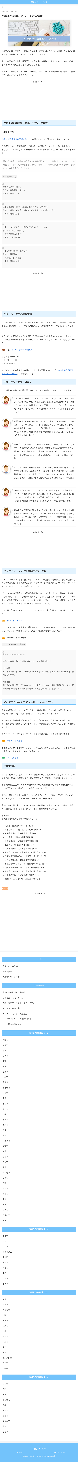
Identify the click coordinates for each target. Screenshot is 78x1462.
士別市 (5, 1199)
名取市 (5, 1411)
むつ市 (5, 1268)
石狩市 (5, 1109)
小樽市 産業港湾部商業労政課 (14, 139)
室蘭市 (5, 1061)
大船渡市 (6, 1310)
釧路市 (5, 1066)
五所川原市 (7, 1252)
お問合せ (20, 1452)
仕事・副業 (7, 972)
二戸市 (5, 1363)
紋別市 (5, 1157)
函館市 (5, 1045)
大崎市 (5, 1405)
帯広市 (5, 1072)
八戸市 (5, 1247)
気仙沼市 (6, 1400)
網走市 (5, 1120)
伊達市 (5, 1178)
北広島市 (6, 1141)
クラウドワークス (14, 620)
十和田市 (6, 1257)
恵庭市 (5, 1104)
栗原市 (5, 1432)
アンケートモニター (15, 741)
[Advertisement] (39, 101)
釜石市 (5, 1352)
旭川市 (5, 1056)
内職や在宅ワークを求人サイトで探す (19, 1003)
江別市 (5, 1093)
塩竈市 (5, 1394)
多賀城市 (6, 1421)
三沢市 (5, 1263)
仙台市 (5, 1384)
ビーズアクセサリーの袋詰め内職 (17, 1019)
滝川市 (5, 1130)
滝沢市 (5, 1337)
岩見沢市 (6, 1082)
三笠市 (5, 1204)
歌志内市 (6, 1215)
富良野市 (6, 1173)
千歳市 (5, 1098)
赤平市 (5, 1194)
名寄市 (5, 1162)
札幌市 (5, 1040)
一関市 (5, 1315)
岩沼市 (5, 1426)
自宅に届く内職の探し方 (13, 998)
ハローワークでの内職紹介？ (22, 350)
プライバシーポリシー (58, 1452)
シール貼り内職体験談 (12, 1024)
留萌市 (5, 1146)
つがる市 (6, 1278)
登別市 (5, 1135)
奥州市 (5, 1321)
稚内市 (5, 1125)
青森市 (5, 1236)
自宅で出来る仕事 (10, 966)
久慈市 (5, 1342)
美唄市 (5, 1151)
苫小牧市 (6, 1088)
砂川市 (5, 1210)
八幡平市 (6, 1368)
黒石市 (5, 1273)
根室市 (5, 1167)
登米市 (5, 1416)
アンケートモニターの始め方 (15, 1014)
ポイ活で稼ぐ (12, 758)
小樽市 (5, 1050)
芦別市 (5, 1189)
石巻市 (5, 1389)
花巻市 (5, 1326)
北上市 (5, 1331)
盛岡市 (5, 1299)
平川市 (5, 1284)
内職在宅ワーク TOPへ (12, 977)
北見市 (5, 1077)
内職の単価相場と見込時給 (14, 992)
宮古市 (5, 1305)
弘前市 (5, 1241)
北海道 (5, 888)
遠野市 (5, 1347)
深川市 (5, 1220)
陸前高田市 (7, 1358)
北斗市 (5, 1114)
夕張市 (5, 1183)
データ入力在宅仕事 (11, 1008)
